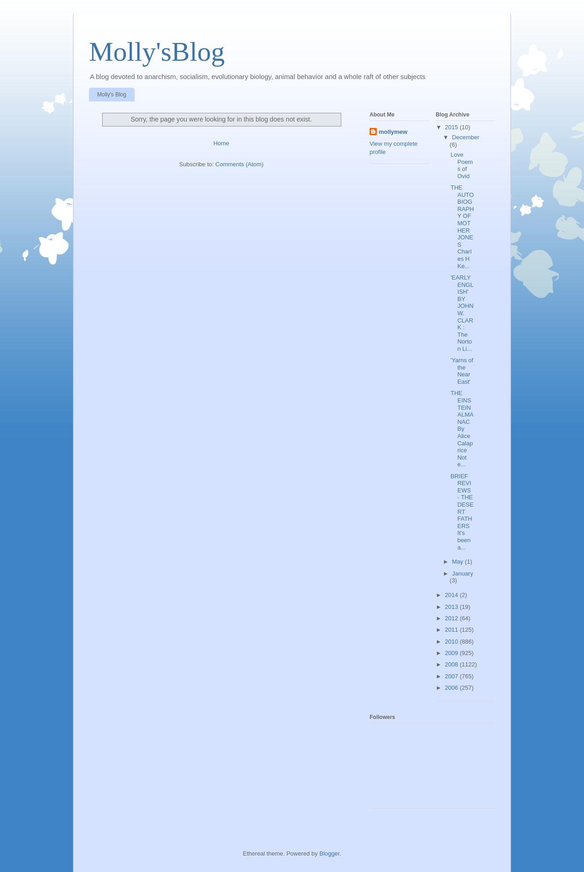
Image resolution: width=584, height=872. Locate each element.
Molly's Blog (111, 94)
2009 (452, 653)
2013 (452, 606)
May (458, 561)
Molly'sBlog (157, 52)
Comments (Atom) (239, 164)
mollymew (393, 131)
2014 (452, 595)
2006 (452, 687)
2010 (452, 641)
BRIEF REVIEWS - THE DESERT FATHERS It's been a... (461, 512)
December (466, 137)
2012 (452, 618)
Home (221, 143)
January (462, 573)
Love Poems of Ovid (461, 165)
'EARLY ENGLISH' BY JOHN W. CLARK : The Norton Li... (461, 313)
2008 (452, 664)
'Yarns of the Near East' (461, 371)
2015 (452, 127)
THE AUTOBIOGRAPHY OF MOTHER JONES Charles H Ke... (462, 227)
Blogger (329, 853)
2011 (452, 629)
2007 (452, 676)
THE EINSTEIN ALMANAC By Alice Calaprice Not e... (461, 429)
